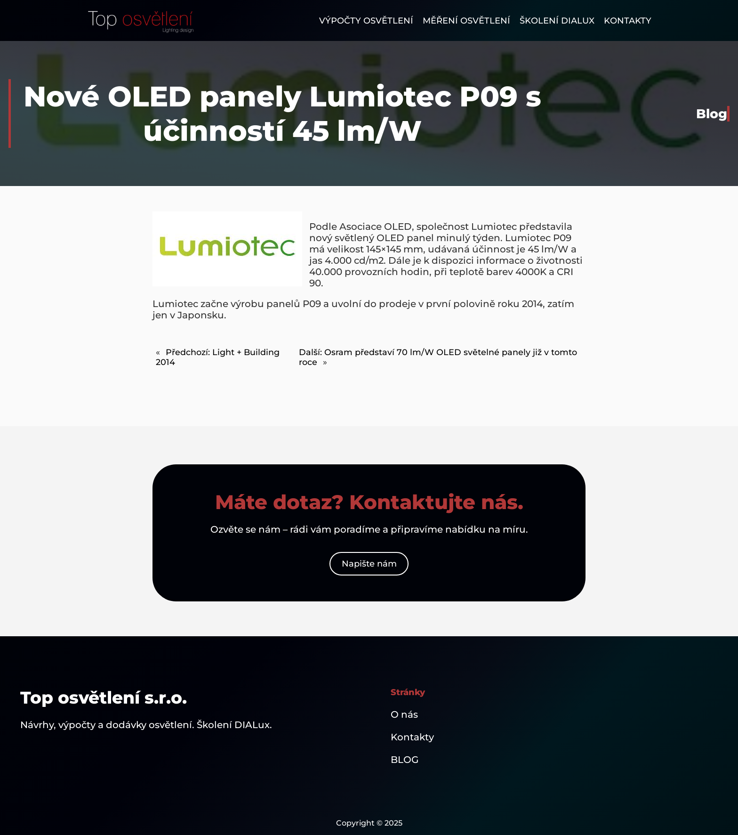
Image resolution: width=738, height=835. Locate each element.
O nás (404, 714)
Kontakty (412, 737)
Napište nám (369, 564)
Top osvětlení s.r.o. (103, 697)
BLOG (404, 759)
